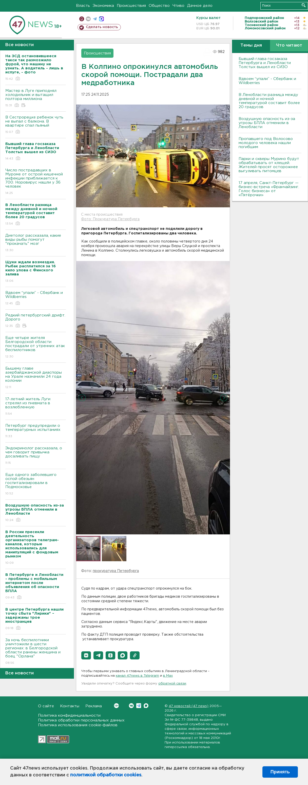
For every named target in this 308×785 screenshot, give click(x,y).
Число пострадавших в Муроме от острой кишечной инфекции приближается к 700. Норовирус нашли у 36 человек (35, 182)
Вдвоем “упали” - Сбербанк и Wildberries (35, 298)
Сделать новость (102, 27)
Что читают (289, 45)
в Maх (168, 675)
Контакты (69, 706)
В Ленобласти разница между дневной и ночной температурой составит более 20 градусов (269, 101)
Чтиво (178, 5)
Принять (280, 771)
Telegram (138, 705)
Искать (303, 5)
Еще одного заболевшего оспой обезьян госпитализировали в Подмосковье (35, 484)
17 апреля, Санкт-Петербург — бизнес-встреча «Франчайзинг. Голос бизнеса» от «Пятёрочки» (269, 189)
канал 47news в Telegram (137, 675)
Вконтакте (116, 705)
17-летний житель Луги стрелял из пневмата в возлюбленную (35, 406)
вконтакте (88, 18)
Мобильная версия (81, 18)
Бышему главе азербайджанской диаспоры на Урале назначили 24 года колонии (35, 378)
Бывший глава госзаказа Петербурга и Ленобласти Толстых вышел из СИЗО (265, 63)
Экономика (103, 5)
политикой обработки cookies (105, 775)
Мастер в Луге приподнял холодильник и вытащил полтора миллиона (35, 98)
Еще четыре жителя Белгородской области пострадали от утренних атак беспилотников (35, 347)
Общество (159, 5)
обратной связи (172, 683)
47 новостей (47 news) (188, 706)
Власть (83, 5)
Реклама (93, 706)
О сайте (46, 706)
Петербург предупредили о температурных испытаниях (35, 431)
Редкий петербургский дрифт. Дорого (35, 321)
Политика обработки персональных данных (81, 720)
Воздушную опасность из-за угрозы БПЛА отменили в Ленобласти (267, 123)
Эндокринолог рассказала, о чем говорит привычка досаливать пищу (35, 456)
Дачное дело (200, 5)
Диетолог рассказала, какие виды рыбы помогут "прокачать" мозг (35, 243)
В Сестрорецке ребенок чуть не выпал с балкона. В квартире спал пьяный (35, 125)
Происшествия (131, 5)
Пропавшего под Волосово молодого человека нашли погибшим (266, 143)
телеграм (94, 18)
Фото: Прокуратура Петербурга (110, 219)
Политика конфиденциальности (69, 715)
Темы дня (251, 45)
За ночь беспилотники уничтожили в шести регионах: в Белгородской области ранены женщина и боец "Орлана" (35, 651)
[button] (86, 655)
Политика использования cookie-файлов (78, 725)
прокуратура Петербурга (116, 571)
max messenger (101, 18)
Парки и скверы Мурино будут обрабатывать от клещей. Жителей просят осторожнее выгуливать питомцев (269, 165)
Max (146, 705)
